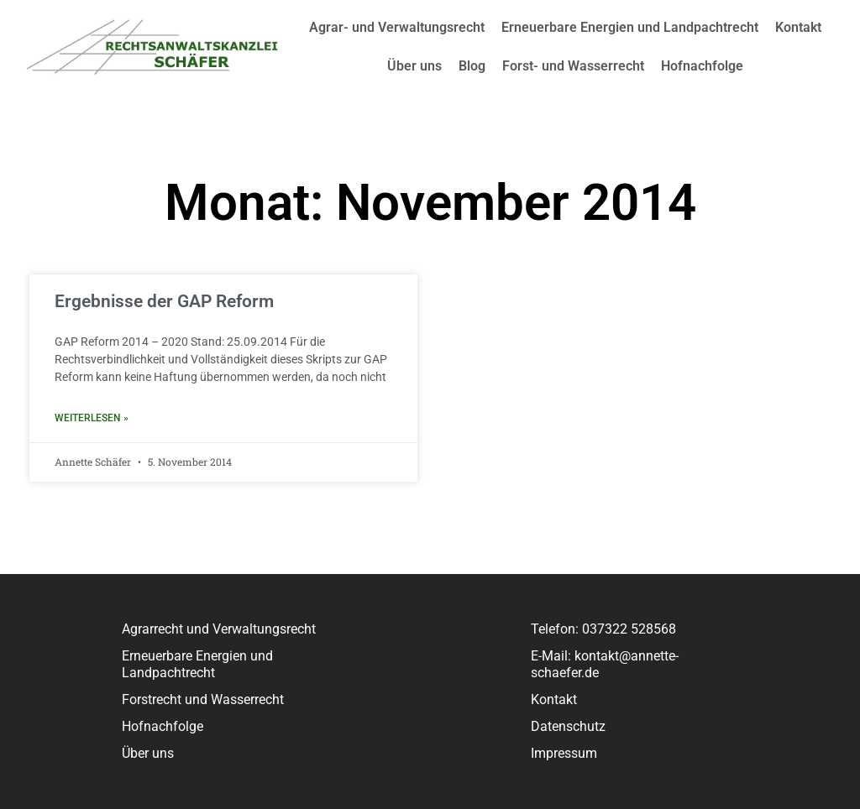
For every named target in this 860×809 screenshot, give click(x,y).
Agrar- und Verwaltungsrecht (397, 27)
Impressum (564, 753)
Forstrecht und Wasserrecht (203, 699)
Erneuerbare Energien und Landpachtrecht (629, 27)
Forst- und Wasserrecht (573, 66)
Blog (472, 66)
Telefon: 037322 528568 (603, 629)
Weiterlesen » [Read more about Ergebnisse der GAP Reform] (91, 418)
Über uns (414, 66)
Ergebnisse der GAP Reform (164, 301)
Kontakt (798, 27)
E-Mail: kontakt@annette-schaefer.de (605, 664)
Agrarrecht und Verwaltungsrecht (219, 629)
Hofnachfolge (702, 66)
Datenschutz (568, 726)
